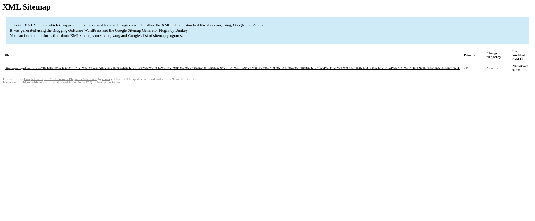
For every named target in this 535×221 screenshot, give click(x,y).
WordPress (92, 30)
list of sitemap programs (162, 35)
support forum (110, 82)
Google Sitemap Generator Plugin (142, 30)
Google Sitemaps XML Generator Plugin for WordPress (60, 79)
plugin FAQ (84, 82)
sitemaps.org (110, 35)
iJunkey (181, 30)
